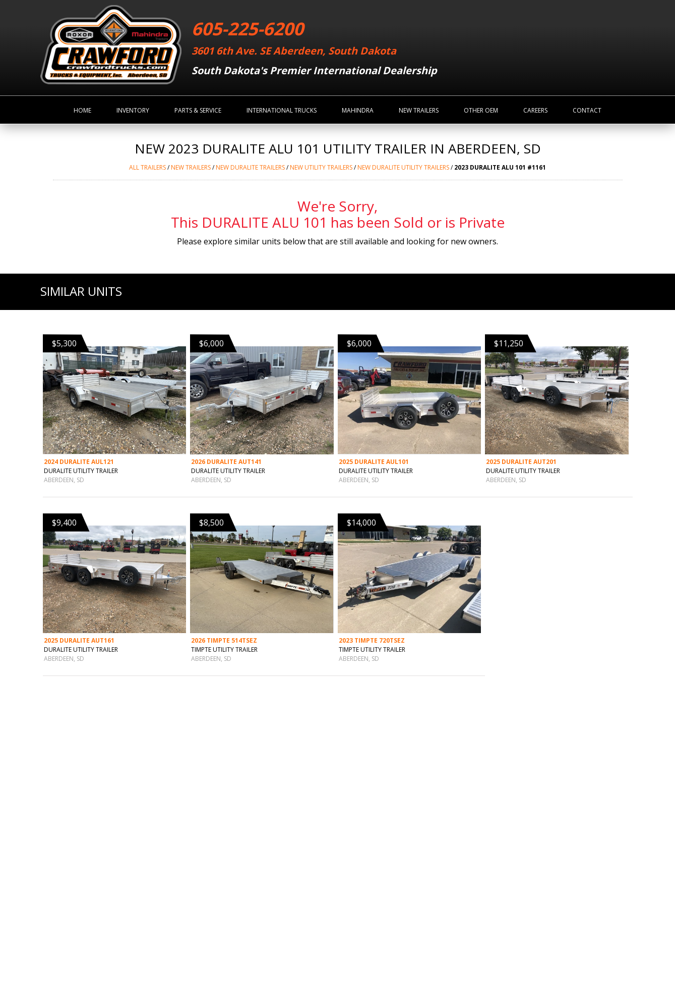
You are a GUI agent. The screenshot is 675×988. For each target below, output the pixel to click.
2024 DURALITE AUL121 (79, 461)
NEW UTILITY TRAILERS (321, 167)
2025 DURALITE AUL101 (374, 461)
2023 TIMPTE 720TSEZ (372, 640)
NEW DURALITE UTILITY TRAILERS (403, 167)
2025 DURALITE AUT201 (521, 461)
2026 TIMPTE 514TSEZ (224, 640)
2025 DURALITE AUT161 (79, 640)
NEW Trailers (191, 167)
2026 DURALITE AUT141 (226, 461)
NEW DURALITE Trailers (250, 167)
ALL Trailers (147, 167)
